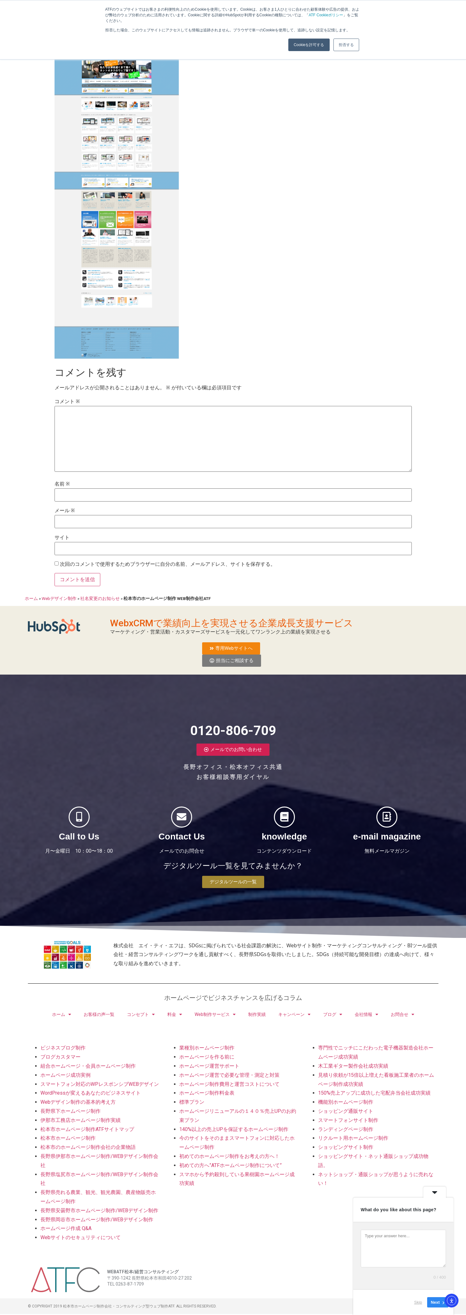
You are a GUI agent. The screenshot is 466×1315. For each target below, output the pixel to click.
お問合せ (402, 1015)
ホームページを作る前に (206, 1058)
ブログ (332, 1015)
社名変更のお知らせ (100, 599)
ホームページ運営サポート (209, 1067)
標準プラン (191, 1103)
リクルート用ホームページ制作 (353, 1139)
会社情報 (366, 1015)
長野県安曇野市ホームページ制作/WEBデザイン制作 (99, 1212)
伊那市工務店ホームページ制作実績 (80, 1121)
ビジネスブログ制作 (63, 1049)
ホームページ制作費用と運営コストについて (229, 1085)
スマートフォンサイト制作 (348, 1121)
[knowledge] (284, 818)
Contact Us (182, 844)
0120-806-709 (233, 725)
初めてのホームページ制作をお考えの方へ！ (229, 1157)
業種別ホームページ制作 (206, 1049)
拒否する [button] (346, 45)
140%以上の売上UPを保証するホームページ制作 (233, 1130)
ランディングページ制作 (345, 1130)
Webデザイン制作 (59, 599)
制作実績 (257, 1015)
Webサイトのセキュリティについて (80, 1239)
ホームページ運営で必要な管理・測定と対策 (229, 1076)
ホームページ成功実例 (65, 1076)
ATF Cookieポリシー (326, 15)
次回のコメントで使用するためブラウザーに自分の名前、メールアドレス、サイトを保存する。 (167, 565)
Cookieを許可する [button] (309, 45)
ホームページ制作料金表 (206, 1094)
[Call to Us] (79, 818)
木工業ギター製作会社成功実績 (353, 1067)
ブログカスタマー (60, 1058)
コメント (67, 402)
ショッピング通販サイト (345, 1112)
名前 (62, 485)
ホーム (31, 599)
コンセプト (141, 1015)
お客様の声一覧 (99, 1015)
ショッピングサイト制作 (345, 1148)
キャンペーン (294, 1015)
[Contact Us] (181, 818)
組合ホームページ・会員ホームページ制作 (88, 1067)
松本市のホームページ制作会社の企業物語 (88, 1148)
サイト (62, 538)
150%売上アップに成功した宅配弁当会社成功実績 (374, 1094)
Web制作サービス (215, 1015)
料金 (174, 1015)
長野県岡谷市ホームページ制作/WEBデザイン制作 (96, 1220)
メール (65, 511)
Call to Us (79, 844)
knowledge (284, 844)
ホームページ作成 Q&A (66, 1230)
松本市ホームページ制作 (68, 1139)
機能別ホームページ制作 (345, 1103)
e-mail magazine (387, 844)
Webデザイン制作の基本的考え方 (78, 1103)
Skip (418, 1302)
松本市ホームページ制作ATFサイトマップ (87, 1130)
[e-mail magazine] (387, 818)
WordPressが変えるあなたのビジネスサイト (90, 1094)
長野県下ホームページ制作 (70, 1112)
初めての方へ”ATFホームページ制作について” (230, 1167)
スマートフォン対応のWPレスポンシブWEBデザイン (99, 1085)
